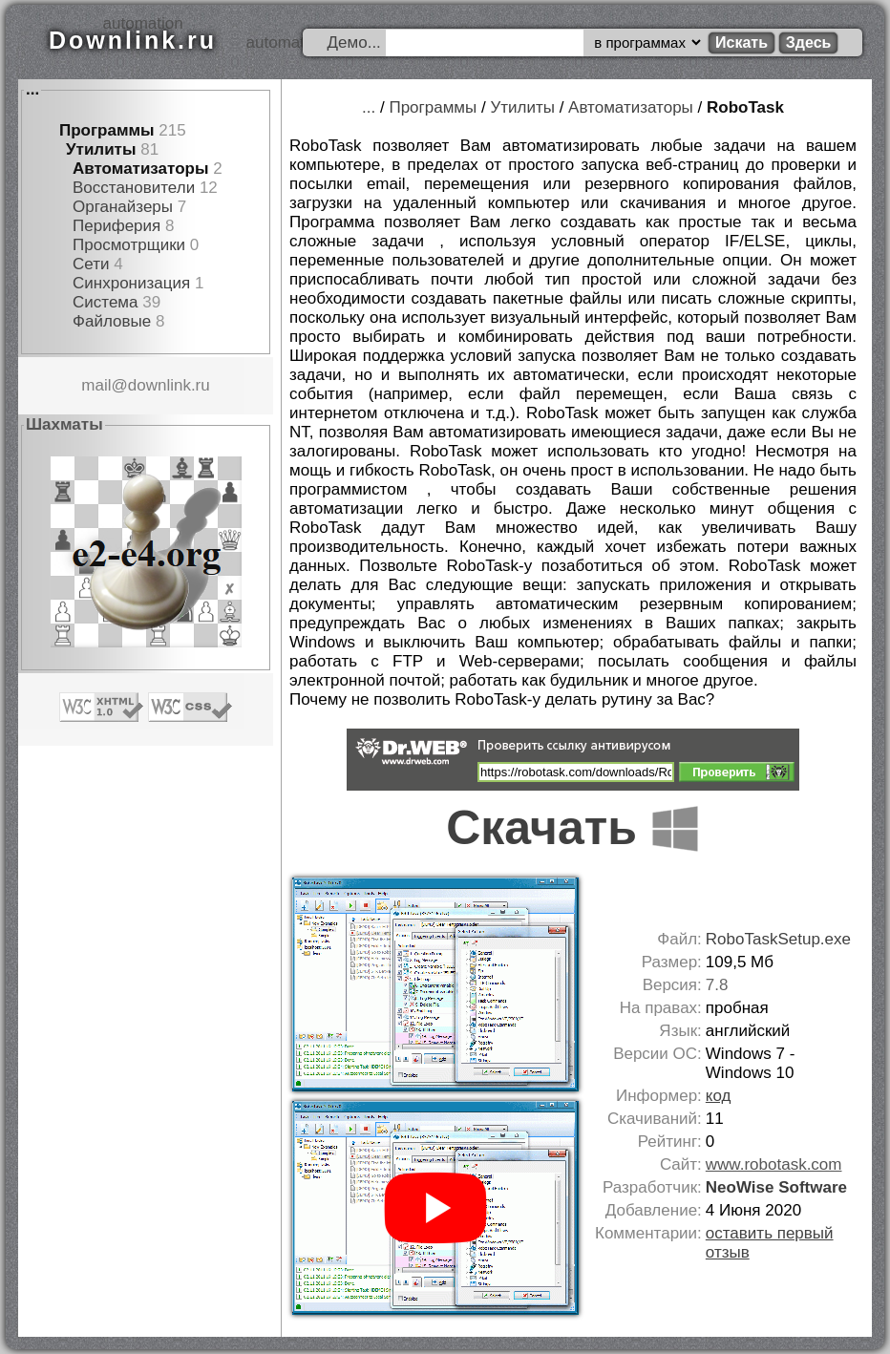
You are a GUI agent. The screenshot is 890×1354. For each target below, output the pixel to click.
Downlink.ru (133, 40)
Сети (91, 264)
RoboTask (745, 107)
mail (96, 385)
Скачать (573, 828)
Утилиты (101, 149)
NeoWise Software (776, 1187)
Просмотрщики (129, 245)
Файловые (112, 321)
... (32, 89)
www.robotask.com (774, 1164)
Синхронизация (131, 283)
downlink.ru (169, 385)
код (718, 1096)
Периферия (116, 226)
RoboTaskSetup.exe (778, 939)
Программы (107, 130)
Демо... (354, 42)
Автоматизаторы (140, 168)
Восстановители (134, 188)
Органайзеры (123, 207)
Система (105, 302)
